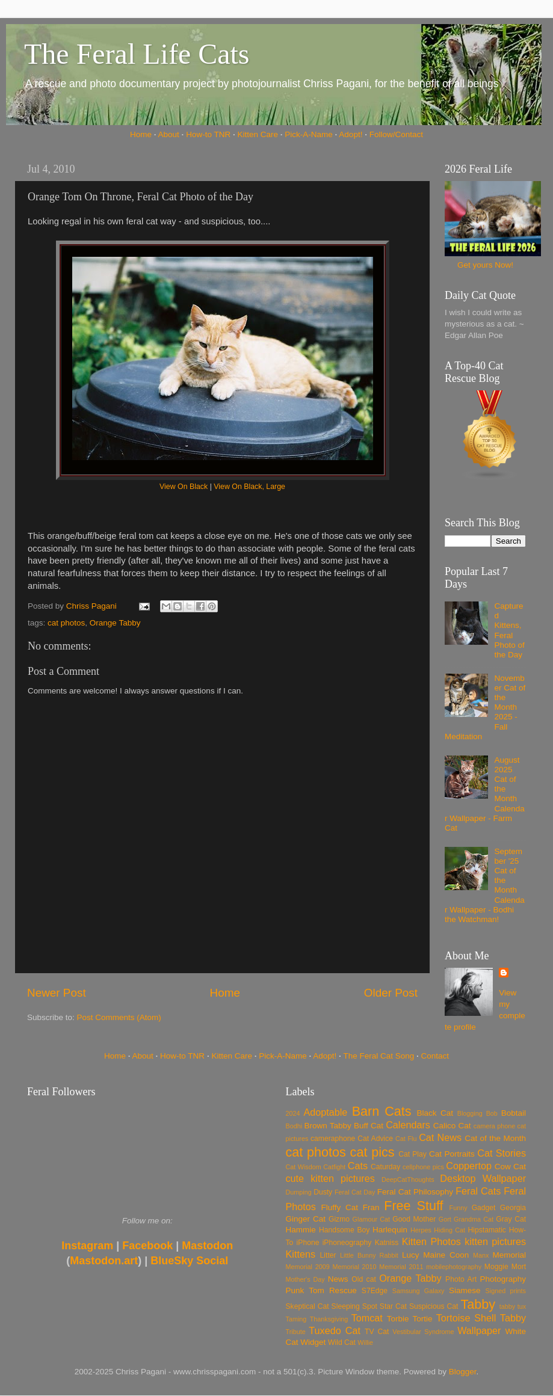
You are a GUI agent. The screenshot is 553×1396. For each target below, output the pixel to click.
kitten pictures (495, 1241)
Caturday (385, 1167)
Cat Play (412, 1154)
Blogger (463, 1371)
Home (141, 134)
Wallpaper (479, 1330)
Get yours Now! (485, 264)
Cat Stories (501, 1153)
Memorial (509, 1254)
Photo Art (461, 1279)
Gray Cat (511, 1219)
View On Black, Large (249, 486)
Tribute (296, 1331)
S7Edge (375, 1291)
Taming (296, 1319)
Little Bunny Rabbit (369, 1255)
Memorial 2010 (354, 1266)
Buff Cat (368, 1125)
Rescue (343, 1290)
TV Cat (377, 1331)
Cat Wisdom (303, 1166)
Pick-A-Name (309, 134)
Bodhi (294, 1126)
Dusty (323, 1192)
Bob (492, 1113)
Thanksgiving (329, 1319)
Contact (435, 1055)
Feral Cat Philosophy (415, 1191)
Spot (369, 1306)
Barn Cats (382, 1111)
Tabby (477, 1304)
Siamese (465, 1290)
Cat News (440, 1137)
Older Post (391, 992)
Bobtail (513, 1113)
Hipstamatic (487, 1230)
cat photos (66, 622)
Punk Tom (305, 1290)
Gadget (484, 1208)
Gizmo (339, 1219)
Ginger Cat (306, 1218)
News (338, 1279)
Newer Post (56, 992)
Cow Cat (510, 1166)
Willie (365, 1342)
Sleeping (346, 1306)
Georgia (513, 1208)
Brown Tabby (327, 1125)
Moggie (496, 1266)
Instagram (87, 1246)
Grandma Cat (473, 1219)
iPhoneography (347, 1242)
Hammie (301, 1229)
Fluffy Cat (339, 1207)
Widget (313, 1342)
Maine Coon (446, 1254)
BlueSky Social (189, 1261)
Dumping (299, 1192)
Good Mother (414, 1219)
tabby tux (512, 1306)
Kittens (301, 1254)
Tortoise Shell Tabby (481, 1317)
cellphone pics (423, 1166)
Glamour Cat (371, 1219)
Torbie (398, 1318)
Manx (481, 1255)
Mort (518, 1266)
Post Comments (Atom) (119, 1017)
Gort (445, 1219)
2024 (293, 1113)
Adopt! (350, 134)
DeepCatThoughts (408, 1179)
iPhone (308, 1242)
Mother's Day (305, 1279)
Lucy (410, 1254)
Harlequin (389, 1229)
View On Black (183, 486)
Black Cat (434, 1113)
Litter (328, 1255)
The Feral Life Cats (137, 54)
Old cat (363, 1279)
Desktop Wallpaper (483, 1178)
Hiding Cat (449, 1230)
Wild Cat (342, 1342)
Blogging (470, 1113)
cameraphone (332, 1138)
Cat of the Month (495, 1138)
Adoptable (325, 1112)
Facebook (147, 1246)
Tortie (423, 1318)
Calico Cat (452, 1125)
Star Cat (393, 1306)
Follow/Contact (396, 134)
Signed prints (506, 1290)
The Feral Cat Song (378, 1055)
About (168, 134)
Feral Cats (478, 1190)
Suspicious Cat (434, 1306)
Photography (503, 1279)
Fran (371, 1207)
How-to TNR (208, 134)
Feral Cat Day (355, 1192)
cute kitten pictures (330, 1178)
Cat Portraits (452, 1153)
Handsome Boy (344, 1230)
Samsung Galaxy (418, 1290)
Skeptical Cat (307, 1306)
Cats (358, 1165)
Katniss (387, 1242)
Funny (459, 1207)
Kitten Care (257, 134)
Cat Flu (405, 1138)
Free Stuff (413, 1205)
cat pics (372, 1152)
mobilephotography (453, 1266)
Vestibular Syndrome (423, 1331)
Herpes (420, 1230)
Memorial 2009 (308, 1266)
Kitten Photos (431, 1241)
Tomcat (367, 1317)
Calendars (408, 1124)
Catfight (334, 1166)
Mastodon (207, 1246)
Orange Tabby (115, 622)
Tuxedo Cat (334, 1330)
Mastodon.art (104, 1261)
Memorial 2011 (401, 1266)
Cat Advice (375, 1138)
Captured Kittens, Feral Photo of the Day (509, 630)
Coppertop (469, 1165)
